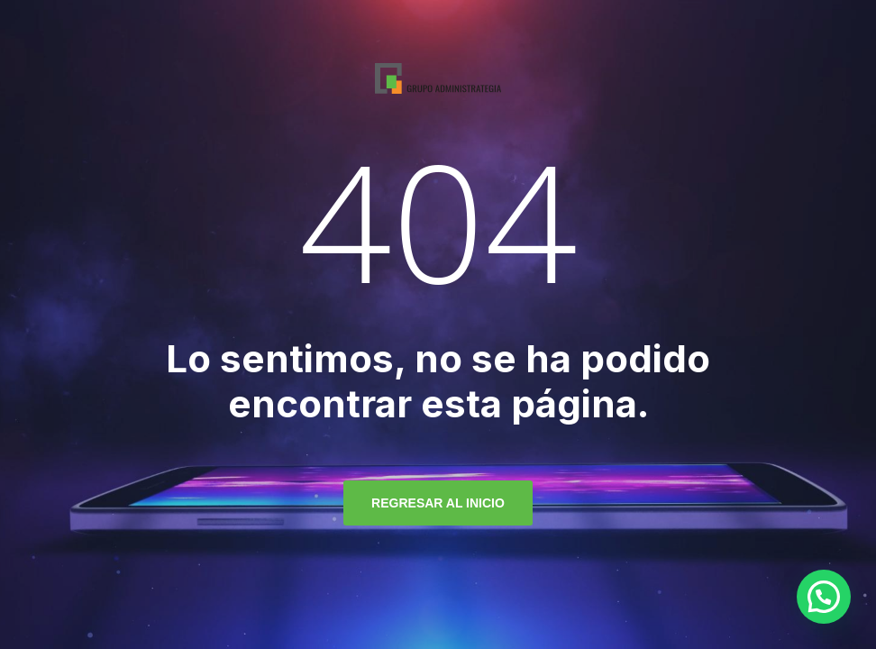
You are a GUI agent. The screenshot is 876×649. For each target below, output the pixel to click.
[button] (824, 597)
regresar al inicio (438, 503)
